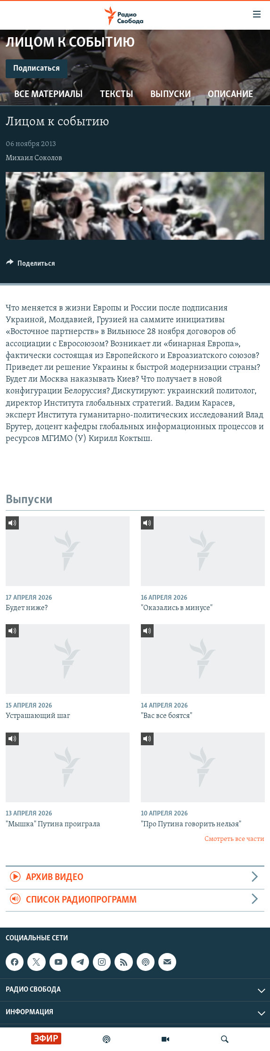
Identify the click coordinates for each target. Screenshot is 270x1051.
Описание (230, 94)
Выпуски (170, 94)
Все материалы (48, 94)
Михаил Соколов (34, 158)
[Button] (30, 266)
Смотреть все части (234, 839)
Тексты (116, 94)
